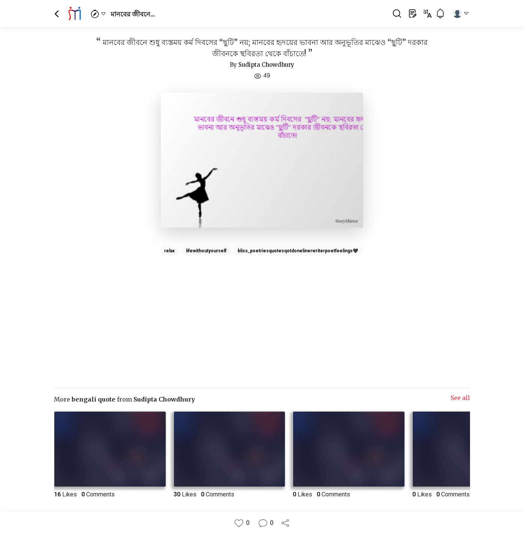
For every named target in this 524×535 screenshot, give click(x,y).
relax (169, 250)
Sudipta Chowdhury (266, 64)
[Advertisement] (262, 311)
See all (460, 398)
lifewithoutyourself (206, 250)
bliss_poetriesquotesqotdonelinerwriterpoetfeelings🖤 (298, 250)
